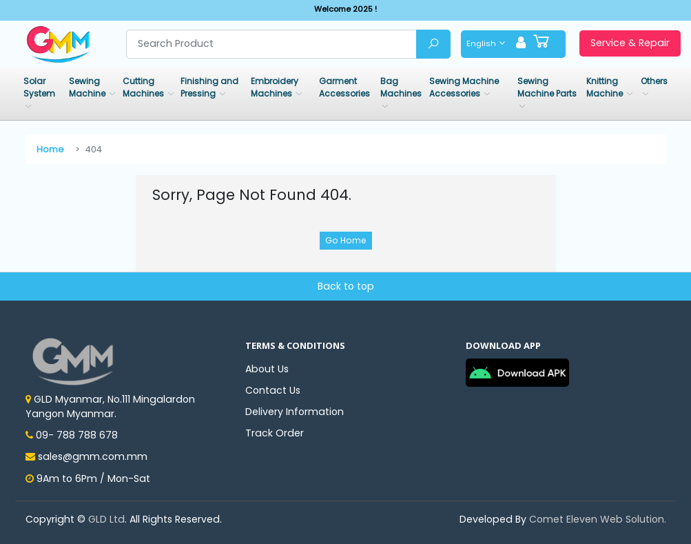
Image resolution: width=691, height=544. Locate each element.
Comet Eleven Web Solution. (597, 519)
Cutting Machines (144, 87)
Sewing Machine (88, 87)
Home (50, 149)
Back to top (346, 286)
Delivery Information (294, 412)
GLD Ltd (106, 519)
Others (654, 81)
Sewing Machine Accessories (464, 87)
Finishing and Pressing (209, 87)
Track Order (274, 433)
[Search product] (271, 44)
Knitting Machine (605, 87)
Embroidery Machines (274, 87)
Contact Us (272, 390)
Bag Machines (401, 87)
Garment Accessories (344, 87)
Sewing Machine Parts (547, 87)
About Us (267, 369)
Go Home (346, 240)
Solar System (39, 87)
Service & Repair (630, 43)
